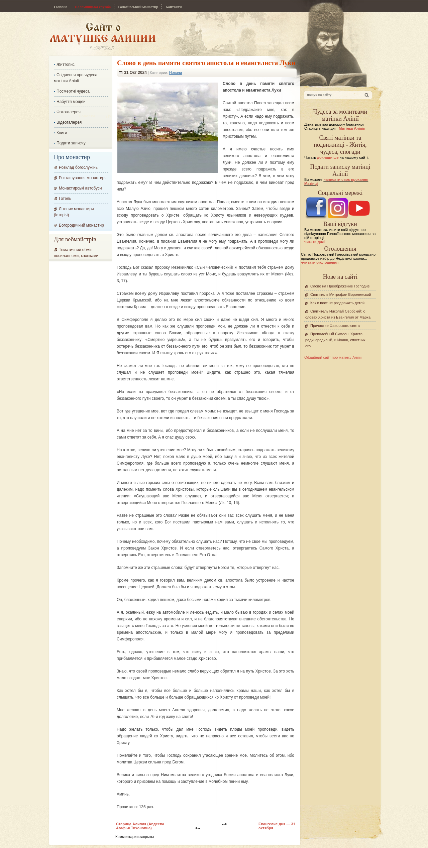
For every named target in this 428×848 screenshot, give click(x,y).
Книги (62, 132)
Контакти (174, 7)
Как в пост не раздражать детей (337, 303)
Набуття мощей (71, 101)
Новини (175, 73)
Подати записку (71, 143)
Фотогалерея (69, 112)
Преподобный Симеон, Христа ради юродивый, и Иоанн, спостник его (335, 340)
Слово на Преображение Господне (340, 286)
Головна (61, 7)
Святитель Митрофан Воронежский (340, 294)
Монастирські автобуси (80, 188)
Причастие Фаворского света (335, 326)
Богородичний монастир (81, 225)
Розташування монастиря (83, 177)
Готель (65, 198)
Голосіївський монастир (138, 7)
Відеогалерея (69, 122)
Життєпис (66, 64)
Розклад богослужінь (78, 167)
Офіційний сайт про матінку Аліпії (333, 357)
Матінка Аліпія (352, 128)
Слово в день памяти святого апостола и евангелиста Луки (206, 63)
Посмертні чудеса (73, 91)
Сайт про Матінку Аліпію (102, 36)
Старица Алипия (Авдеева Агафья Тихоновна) (140, 826)
